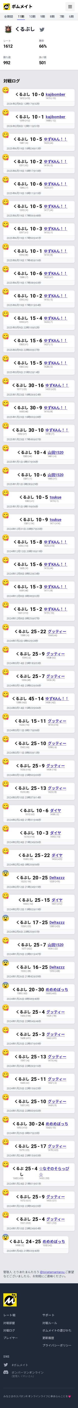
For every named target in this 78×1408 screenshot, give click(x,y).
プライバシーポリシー (57, 1345)
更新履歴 (48, 1338)
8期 (52, 16)
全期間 (8, 16)
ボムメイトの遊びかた (57, 1330)
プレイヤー (10, 1338)
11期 (21, 16)
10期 (32, 16)
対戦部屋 (9, 1323)
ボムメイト (17, 6)
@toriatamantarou (52, 1272)
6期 (71, 16)
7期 (61, 16)
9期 (42, 16)
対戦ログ (9, 1330)
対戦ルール (49, 1323)
